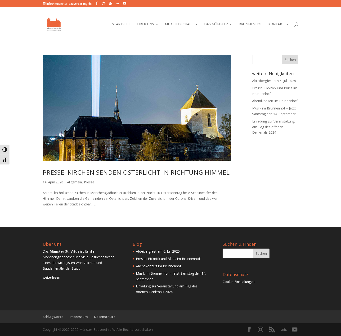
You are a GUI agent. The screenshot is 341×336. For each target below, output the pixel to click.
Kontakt (276, 24)
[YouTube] (124, 3)
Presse (89, 182)
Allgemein (74, 182)
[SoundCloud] (117, 3)
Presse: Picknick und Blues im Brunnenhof (168, 258)
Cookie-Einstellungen (239, 281)
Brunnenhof (250, 24)
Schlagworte (53, 316)
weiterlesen (51, 277)
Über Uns (145, 24)
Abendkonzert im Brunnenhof (274, 101)
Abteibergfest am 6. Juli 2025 (274, 80)
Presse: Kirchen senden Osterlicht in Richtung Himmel (136, 172)
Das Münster (216, 24)
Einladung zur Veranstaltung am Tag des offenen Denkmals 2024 (273, 127)
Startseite (121, 24)
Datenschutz (104, 316)
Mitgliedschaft (179, 24)
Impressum (78, 316)
